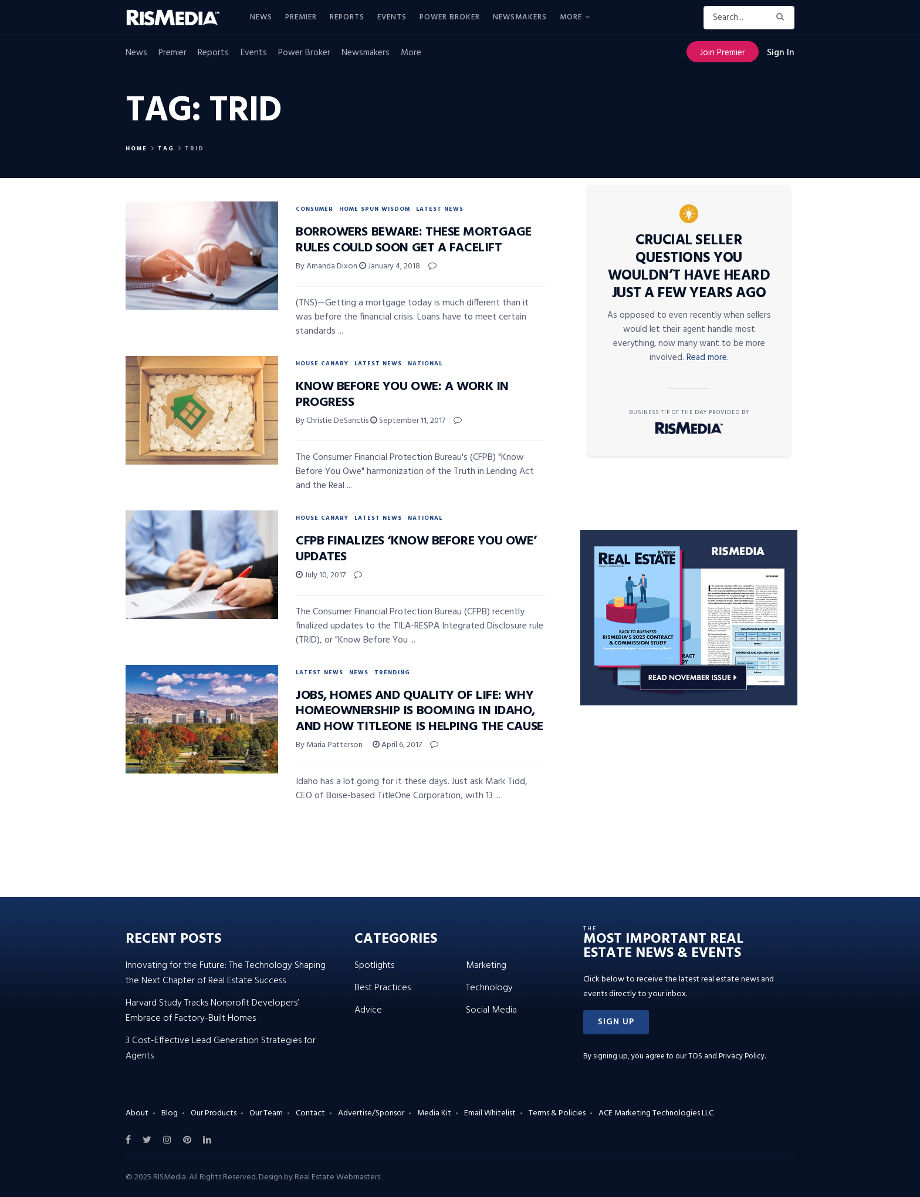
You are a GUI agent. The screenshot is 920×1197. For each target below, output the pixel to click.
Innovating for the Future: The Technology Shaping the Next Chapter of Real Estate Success (226, 973)
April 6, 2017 (397, 745)
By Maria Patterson (329, 745)
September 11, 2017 (407, 421)
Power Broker (450, 17)
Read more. (707, 358)
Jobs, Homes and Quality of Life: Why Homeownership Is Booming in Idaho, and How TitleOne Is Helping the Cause (419, 711)
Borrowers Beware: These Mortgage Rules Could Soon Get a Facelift (414, 240)
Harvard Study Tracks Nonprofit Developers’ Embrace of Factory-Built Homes (212, 1011)
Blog (169, 1113)
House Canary (322, 364)
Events (392, 17)
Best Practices (382, 988)
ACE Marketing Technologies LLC (655, 1113)
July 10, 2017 (321, 575)
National (425, 364)
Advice (368, 1010)
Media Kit (434, 1113)
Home (136, 148)
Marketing (486, 965)
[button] (616, 1022)
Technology (489, 988)
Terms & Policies (557, 1113)
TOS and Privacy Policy (726, 1056)
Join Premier (722, 53)
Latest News (440, 209)
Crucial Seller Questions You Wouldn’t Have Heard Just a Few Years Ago (689, 267)
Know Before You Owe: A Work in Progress (402, 394)
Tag (166, 148)
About (137, 1113)
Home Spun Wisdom (374, 209)
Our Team (266, 1113)
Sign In (780, 52)
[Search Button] (782, 17)
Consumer (314, 209)
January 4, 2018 (389, 266)
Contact (310, 1113)
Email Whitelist (490, 1113)
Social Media (491, 1010)
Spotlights (374, 965)
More (571, 17)
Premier (301, 17)
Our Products (213, 1113)
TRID (194, 148)
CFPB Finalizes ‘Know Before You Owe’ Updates (416, 549)
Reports (347, 17)
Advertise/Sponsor (371, 1113)
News (261, 17)
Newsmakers (520, 17)
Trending (392, 672)
